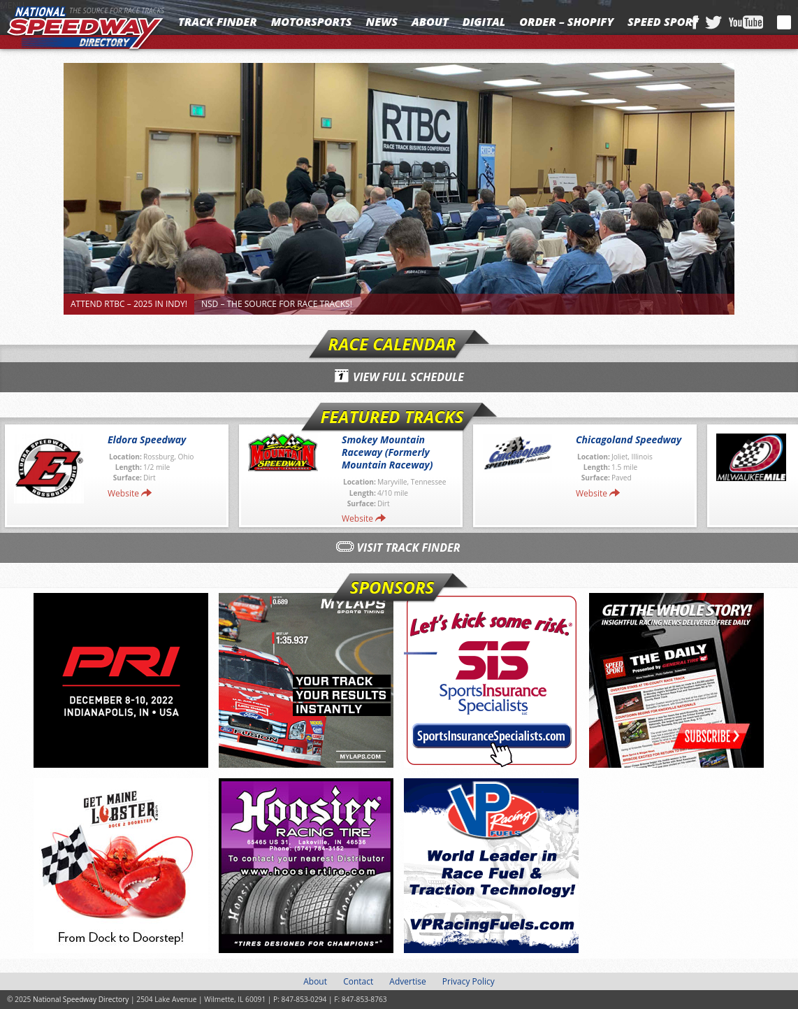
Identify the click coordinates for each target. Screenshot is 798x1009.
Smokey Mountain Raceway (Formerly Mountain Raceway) (387, 452)
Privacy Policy (468, 981)
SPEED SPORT (663, 21)
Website (123, 493)
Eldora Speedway (147, 439)
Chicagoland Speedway (628, 439)
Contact (358, 981)
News (382, 21)
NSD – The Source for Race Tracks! (276, 304)
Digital (484, 21)
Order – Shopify (566, 21)
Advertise (407, 981)
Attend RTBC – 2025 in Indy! (129, 304)
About (430, 21)
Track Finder (217, 21)
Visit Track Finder (408, 547)
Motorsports (311, 21)
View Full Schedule (408, 377)
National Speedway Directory (85, 29)
